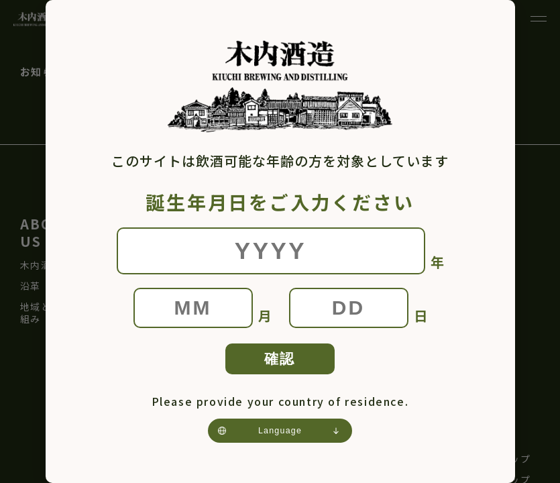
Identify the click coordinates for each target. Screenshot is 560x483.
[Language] (280, 436)
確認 (280, 361)
